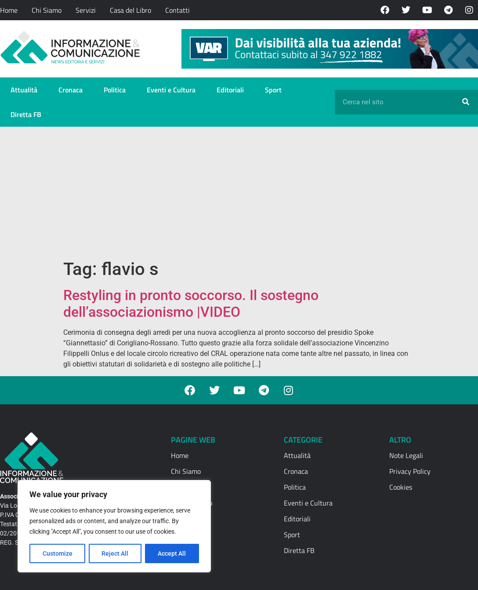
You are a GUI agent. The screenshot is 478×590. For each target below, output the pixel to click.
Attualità (24, 89)
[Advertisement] (239, 192)
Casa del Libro (130, 10)
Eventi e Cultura (171, 89)
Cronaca (70, 89)
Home (9, 10)
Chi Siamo (47, 10)
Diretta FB (26, 114)
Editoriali (230, 89)
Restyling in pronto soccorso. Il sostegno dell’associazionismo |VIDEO (191, 303)
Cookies (400, 487)
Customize (57, 553)
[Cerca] (465, 102)
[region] (114, 526)
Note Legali (406, 455)
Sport (273, 89)
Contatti (177, 10)
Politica (115, 89)
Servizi (86, 10)
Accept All (172, 553)
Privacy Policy (410, 471)
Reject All (115, 553)
